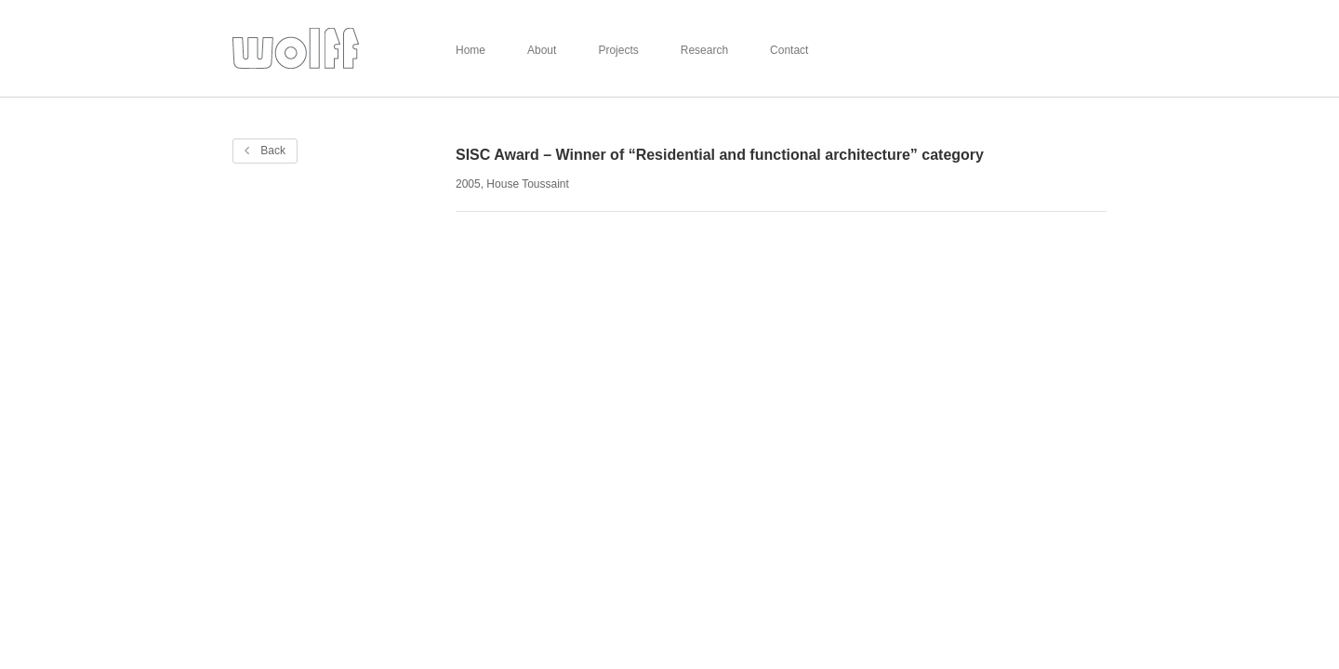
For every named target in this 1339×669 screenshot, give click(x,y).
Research (704, 50)
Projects (618, 50)
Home (470, 50)
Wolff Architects (295, 49)
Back (265, 150)
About (541, 50)
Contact (789, 50)
